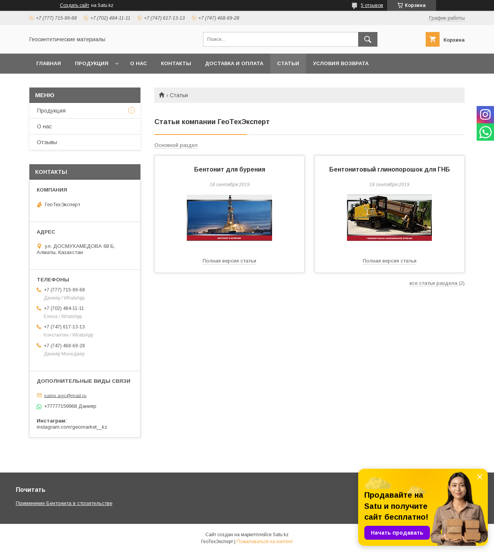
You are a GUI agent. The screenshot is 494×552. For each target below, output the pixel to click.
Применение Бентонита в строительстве (64, 503)
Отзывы (47, 142)
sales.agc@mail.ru (65, 395)
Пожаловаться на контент (265, 541)
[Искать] (367, 39)
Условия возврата (341, 63)
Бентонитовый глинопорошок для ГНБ (389, 169)
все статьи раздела (433, 283)
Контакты (176, 63)
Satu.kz (281, 534)
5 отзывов (372, 5)
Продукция (91, 63)
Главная (48, 63)
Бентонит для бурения (229, 169)
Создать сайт (74, 5)
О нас (138, 63)
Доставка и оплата (234, 63)
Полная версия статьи (229, 261)
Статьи (288, 63)
